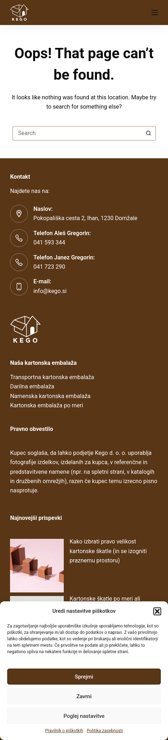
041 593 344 (49, 242)
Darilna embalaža (32, 386)
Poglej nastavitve (84, 716)
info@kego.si (50, 291)
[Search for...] (77, 133)
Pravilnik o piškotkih (64, 730)
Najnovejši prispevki (36, 518)
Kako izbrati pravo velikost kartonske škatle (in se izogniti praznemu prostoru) (108, 551)
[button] (157, 611)
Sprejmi (84, 677)
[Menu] (155, 12)
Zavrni (84, 696)
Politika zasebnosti (105, 730)
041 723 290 (49, 266)
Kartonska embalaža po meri (46, 405)
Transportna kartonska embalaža (52, 377)
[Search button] (148, 133)
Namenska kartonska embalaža (50, 396)
